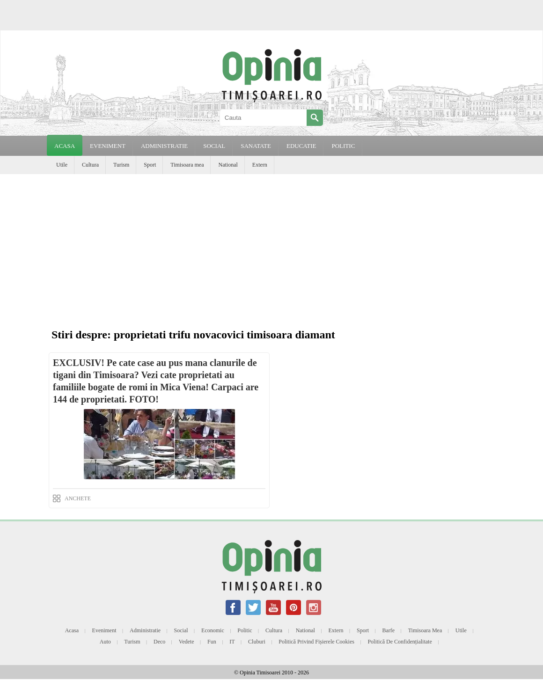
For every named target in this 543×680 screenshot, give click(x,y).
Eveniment (104, 630)
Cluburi (256, 641)
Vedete (186, 641)
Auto (105, 641)
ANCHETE (78, 498)
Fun (211, 641)
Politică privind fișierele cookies (316, 641)
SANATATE (256, 145)
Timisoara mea (187, 164)
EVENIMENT (107, 145)
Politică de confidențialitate (399, 641)
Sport (150, 164)
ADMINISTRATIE (164, 145)
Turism (121, 164)
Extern (259, 164)
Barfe (388, 630)
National (227, 164)
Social (181, 630)
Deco (159, 641)
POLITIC (343, 145)
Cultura (90, 164)
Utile (61, 164)
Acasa (64, 145)
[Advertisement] (273, 253)
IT (232, 641)
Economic (212, 630)
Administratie (145, 630)
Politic (244, 630)
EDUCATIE (301, 145)
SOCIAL (214, 145)
